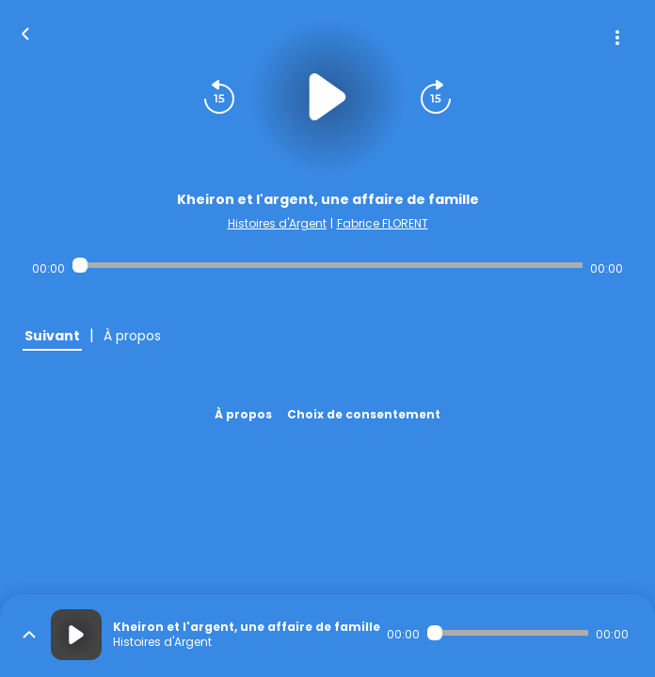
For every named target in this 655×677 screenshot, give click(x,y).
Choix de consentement (363, 414)
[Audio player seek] (327, 265)
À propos (243, 414)
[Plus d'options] (617, 37)
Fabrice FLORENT (382, 223)
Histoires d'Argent (277, 223)
